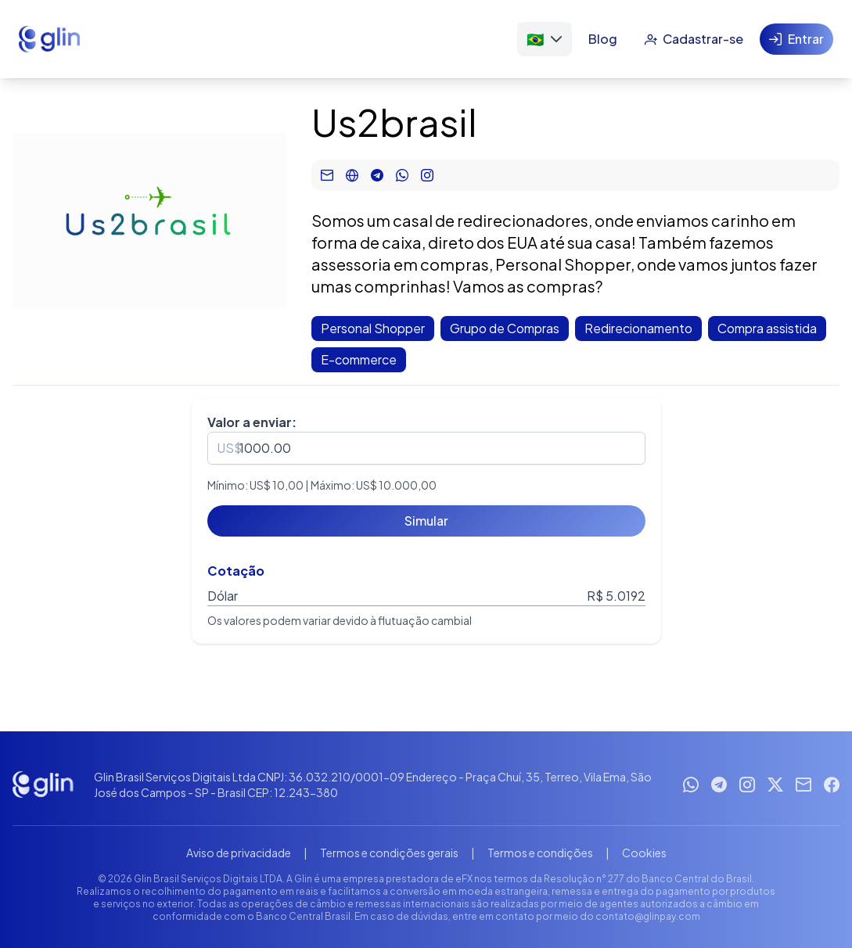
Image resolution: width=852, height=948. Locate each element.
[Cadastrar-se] (693, 39)
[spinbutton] (426, 448)
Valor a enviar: (252, 422)
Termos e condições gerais (389, 853)
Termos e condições (540, 853)
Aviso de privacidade (238, 853)
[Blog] (602, 39)
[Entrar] (796, 39)
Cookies (644, 853)
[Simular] (426, 521)
